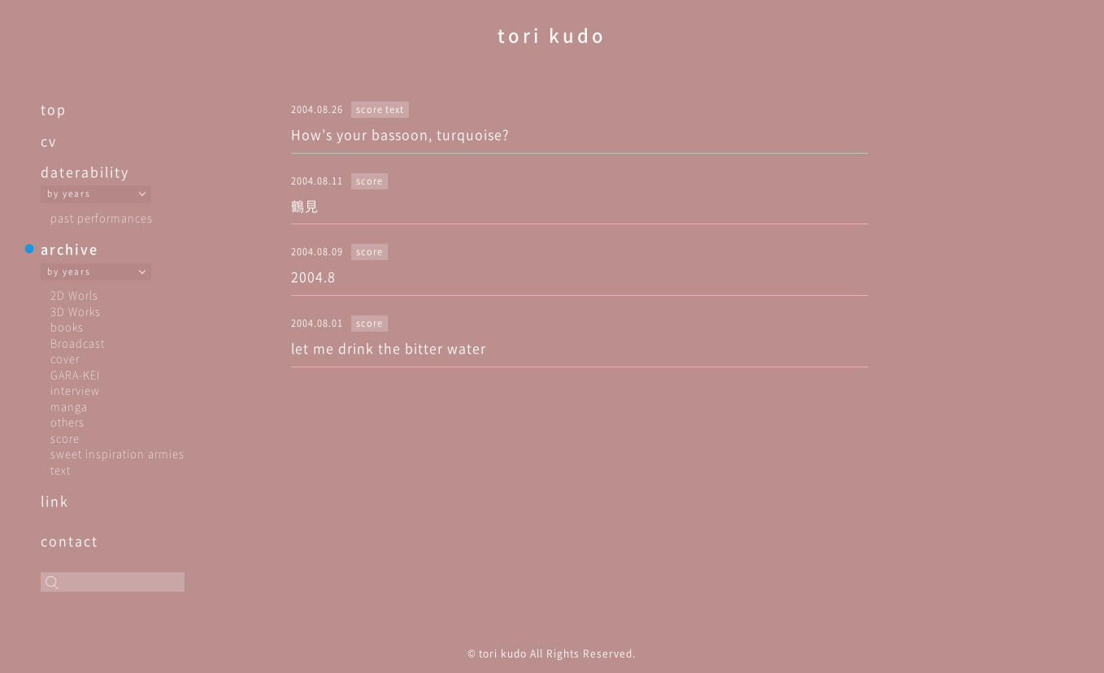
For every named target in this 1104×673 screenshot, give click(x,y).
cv (49, 140)
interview (75, 389)
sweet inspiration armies (117, 453)
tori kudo (552, 34)
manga (69, 406)
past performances (101, 217)
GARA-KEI (75, 374)
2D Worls (74, 294)
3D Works (75, 311)
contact (69, 540)
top (54, 109)
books (67, 326)
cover (65, 358)
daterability (85, 171)
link (55, 500)
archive (69, 248)
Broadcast (77, 342)
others (67, 421)
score (65, 437)
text (60, 469)
